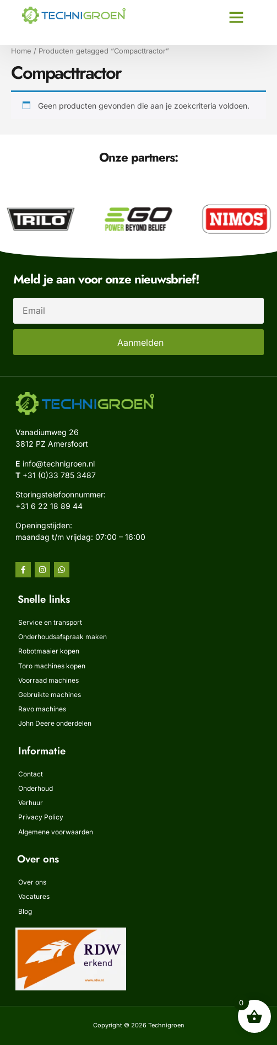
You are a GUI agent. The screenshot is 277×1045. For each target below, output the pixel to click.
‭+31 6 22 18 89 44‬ (49, 506)
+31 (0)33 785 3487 (59, 475)
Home (21, 51)
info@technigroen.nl (59, 463)
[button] (236, 17)
